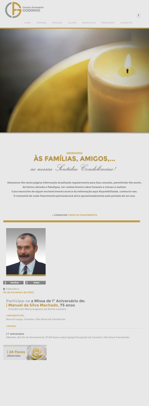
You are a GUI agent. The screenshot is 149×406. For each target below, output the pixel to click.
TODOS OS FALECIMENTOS (82, 215)
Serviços (57, 23)
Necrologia (88, 23)
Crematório (108, 23)
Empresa (41, 23)
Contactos (126, 23)
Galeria (72, 23)
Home (27, 23)
